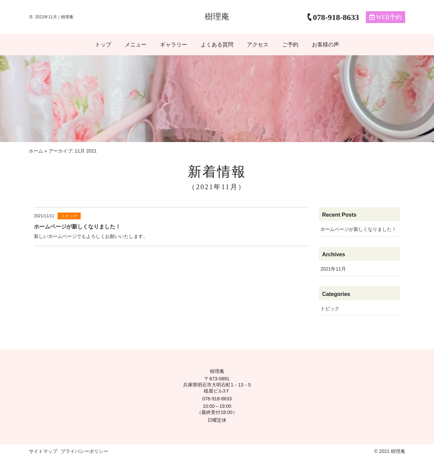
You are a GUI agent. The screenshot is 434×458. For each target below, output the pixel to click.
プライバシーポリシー (84, 451)
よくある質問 (217, 44)
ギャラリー (173, 44)
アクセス (258, 44)
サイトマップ (43, 451)
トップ (103, 44)
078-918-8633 (217, 398)
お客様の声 (325, 44)
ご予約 (290, 44)
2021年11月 (333, 269)
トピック (329, 308)
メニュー (135, 44)
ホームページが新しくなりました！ (358, 229)
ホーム (36, 151)
